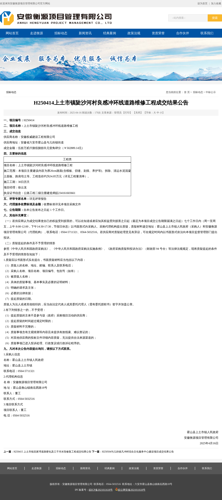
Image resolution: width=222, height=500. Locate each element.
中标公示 (211, 92)
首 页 (187, 92)
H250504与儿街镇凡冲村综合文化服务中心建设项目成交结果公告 (138, 451)
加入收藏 (216, 3)
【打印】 (127, 112)
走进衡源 (36, 33)
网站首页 (12, 33)
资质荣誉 (158, 33)
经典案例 (109, 33)
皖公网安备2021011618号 (131, 490)
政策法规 (133, 33)
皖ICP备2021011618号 (101, 490)
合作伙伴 (182, 33)
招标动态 (60, 33)
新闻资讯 (85, 33)
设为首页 (202, 3)
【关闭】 (138, 112)
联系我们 (207, 33)
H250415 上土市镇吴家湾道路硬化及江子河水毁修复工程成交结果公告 (52, 451)
